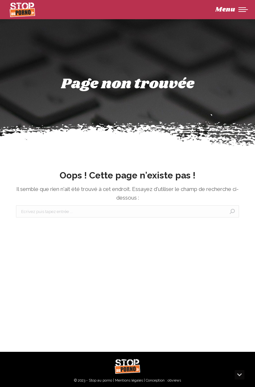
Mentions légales (129, 380)
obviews (174, 380)
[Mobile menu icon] (232, 9)
